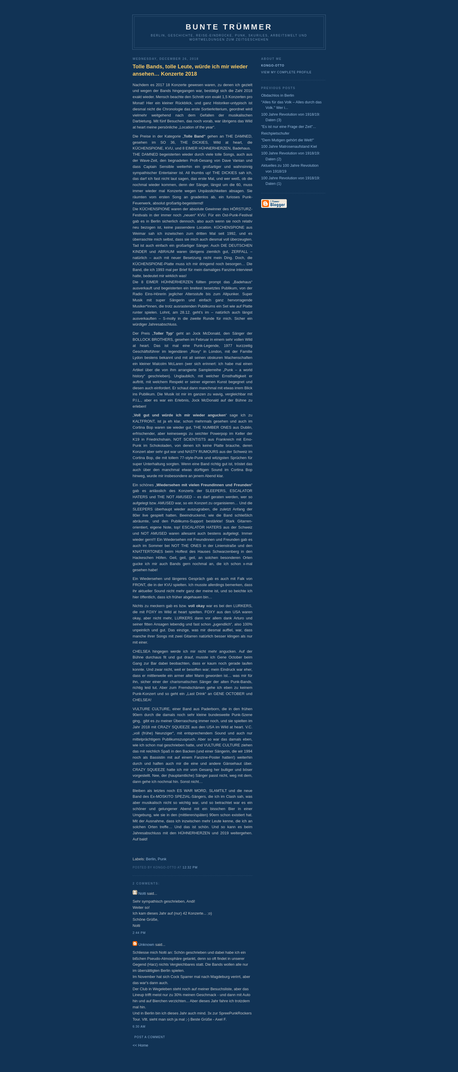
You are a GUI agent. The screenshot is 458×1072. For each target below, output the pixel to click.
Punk (162, 859)
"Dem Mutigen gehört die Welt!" (287, 140)
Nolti (142, 893)
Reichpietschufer (275, 133)
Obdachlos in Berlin (277, 95)
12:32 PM (190, 867)
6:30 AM (139, 1026)
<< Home (140, 1045)
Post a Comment (149, 1037)
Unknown (146, 944)
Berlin (151, 859)
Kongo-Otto (272, 65)
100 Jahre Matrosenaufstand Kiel (289, 146)
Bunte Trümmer (228, 26)
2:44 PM (139, 932)
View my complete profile (286, 72)
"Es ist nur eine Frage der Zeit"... (288, 126)
